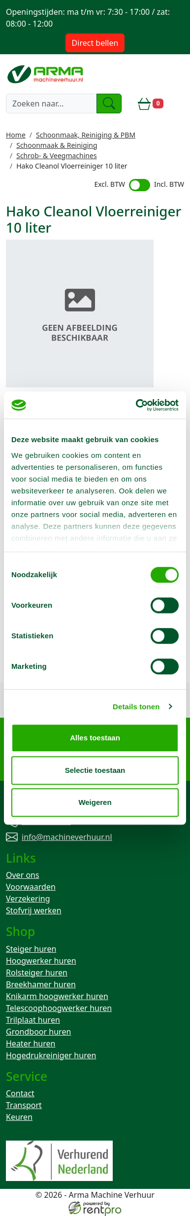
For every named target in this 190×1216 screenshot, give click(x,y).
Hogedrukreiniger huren (51, 1055)
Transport (24, 1105)
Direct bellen (95, 42)
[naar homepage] (46, 74)
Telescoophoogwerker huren (59, 1008)
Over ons (22, 874)
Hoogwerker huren (41, 960)
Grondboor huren (38, 1031)
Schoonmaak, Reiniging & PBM (85, 134)
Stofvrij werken (34, 910)
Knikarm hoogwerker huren (57, 996)
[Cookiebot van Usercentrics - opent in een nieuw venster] (136, 405)
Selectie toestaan (95, 770)
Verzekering (28, 898)
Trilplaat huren (33, 1019)
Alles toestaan (95, 737)
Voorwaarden (31, 886)
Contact (20, 1093)
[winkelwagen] (150, 103)
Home (16, 134)
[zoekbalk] (51, 103)
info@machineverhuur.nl (67, 837)
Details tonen (136, 706)
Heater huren (30, 1043)
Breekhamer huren (41, 984)
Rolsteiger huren (36, 972)
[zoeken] (109, 103)
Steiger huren (31, 948)
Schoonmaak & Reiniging (56, 145)
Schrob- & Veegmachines (56, 155)
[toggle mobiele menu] (177, 103)
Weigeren (94, 802)
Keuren (19, 1117)
